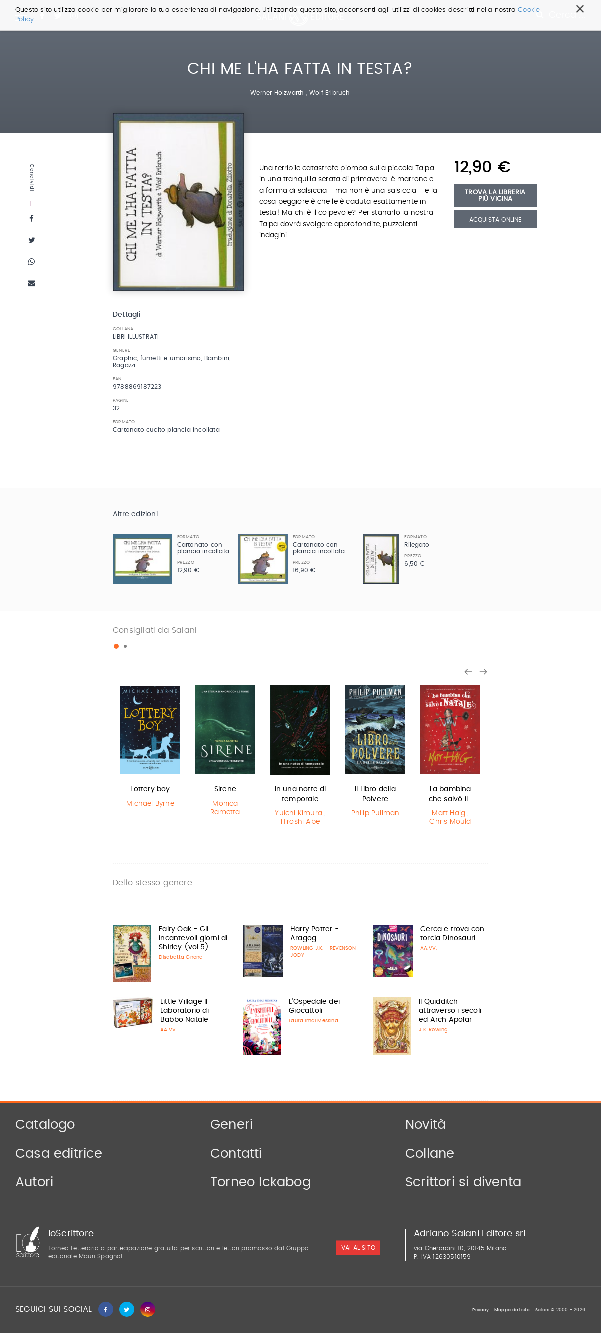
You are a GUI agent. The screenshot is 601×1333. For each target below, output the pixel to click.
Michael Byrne (150, 804)
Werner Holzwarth (277, 93)
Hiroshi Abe (300, 822)
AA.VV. (428, 948)
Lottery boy (150, 789)
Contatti (236, 1154)
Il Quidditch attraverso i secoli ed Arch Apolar (450, 1011)
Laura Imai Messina (313, 1021)
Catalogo (46, 1125)
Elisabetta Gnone (180, 957)
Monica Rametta (225, 808)
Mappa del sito (512, 1310)
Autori (35, 1182)
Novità (426, 1125)
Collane (430, 1154)
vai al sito (359, 1248)
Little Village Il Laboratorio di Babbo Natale (184, 1011)
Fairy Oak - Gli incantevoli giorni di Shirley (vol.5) (193, 938)
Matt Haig (449, 813)
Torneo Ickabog (260, 1182)
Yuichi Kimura (298, 813)
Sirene (225, 789)
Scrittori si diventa (464, 1182)
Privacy (480, 1310)
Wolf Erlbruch (330, 93)
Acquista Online (496, 220)
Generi (231, 1125)
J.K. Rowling (433, 1030)
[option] (150, 747)
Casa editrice (59, 1154)
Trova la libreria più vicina (495, 196)
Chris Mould (450, 822)
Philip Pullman (376, 813)
